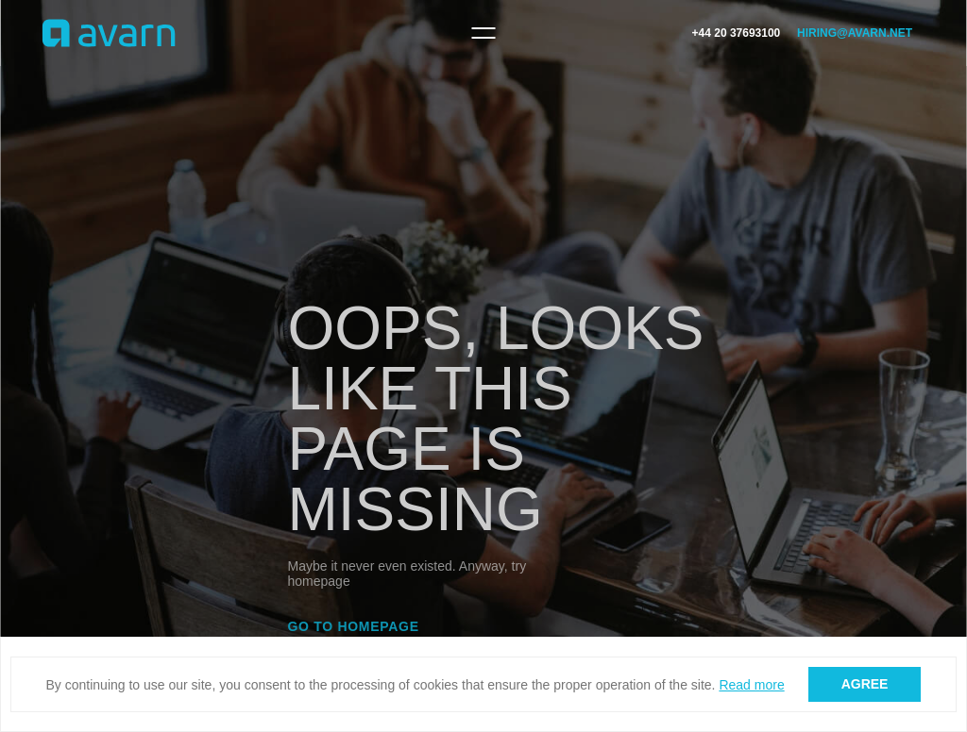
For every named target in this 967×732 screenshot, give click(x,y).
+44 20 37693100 (736, 33)
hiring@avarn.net (854, 33)
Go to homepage (353, 626)
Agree (865, 683)
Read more (751, 684)
